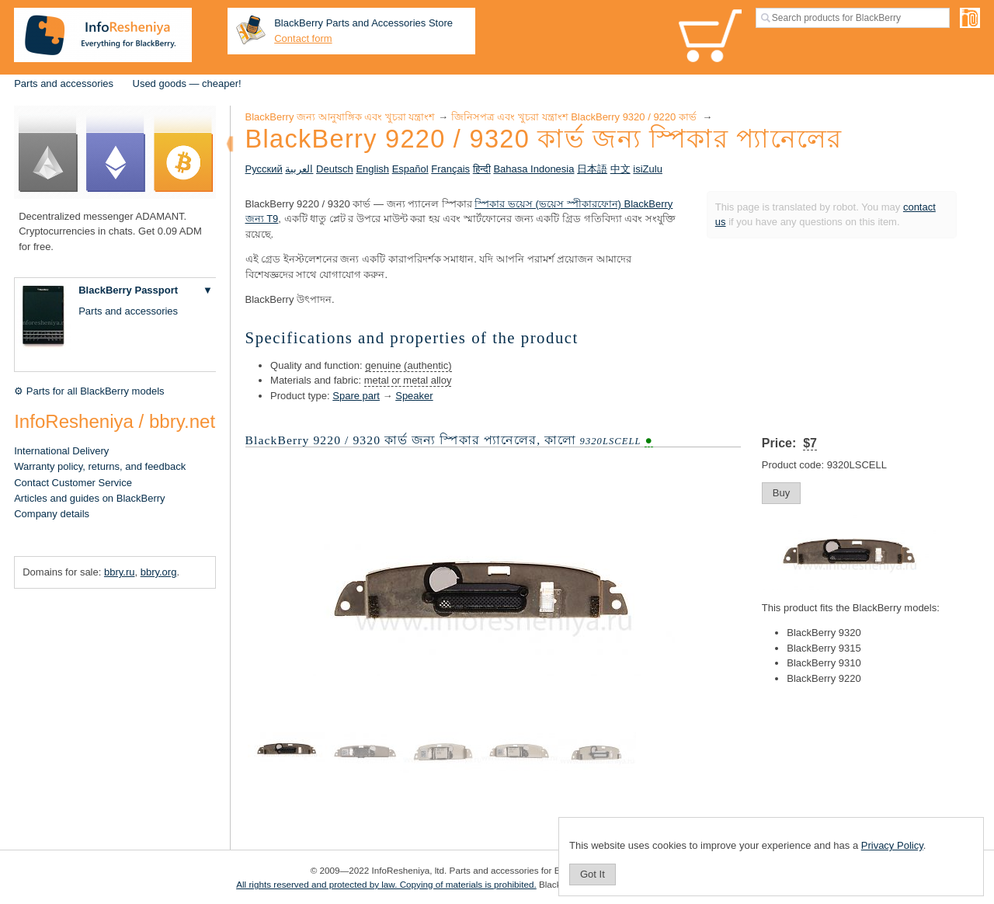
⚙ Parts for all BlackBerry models (89, 391)
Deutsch (334, 169)
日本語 (592, 169)
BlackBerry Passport (128, 290)
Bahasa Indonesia (533, 169)
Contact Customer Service (73, 483)
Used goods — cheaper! (187, 83)
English (372, 169)
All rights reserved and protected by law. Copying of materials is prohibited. (386, 884)
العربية (299, 169)
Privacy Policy (892, 845)
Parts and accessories (63, 83)
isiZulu (647, 169)
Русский (264, 169)
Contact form (303, 38)
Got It (592, 874)
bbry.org (159, 572)
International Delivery (61, 451)
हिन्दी (482, 169)
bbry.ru (119, 572)
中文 (620, 169)
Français (450, 169)
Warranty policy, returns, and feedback (100, 466)
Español (410, 169)
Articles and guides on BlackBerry (89, 498)
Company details (51, 514)
